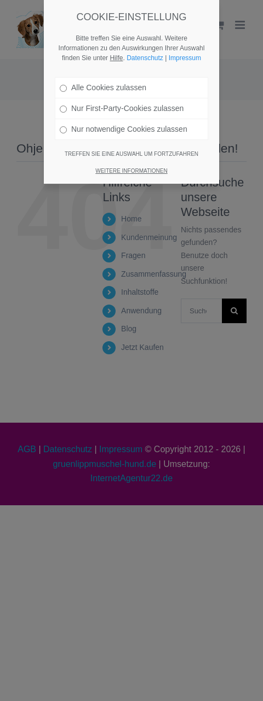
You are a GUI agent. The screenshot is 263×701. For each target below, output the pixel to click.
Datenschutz (145, 50)
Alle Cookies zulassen (103, 79)
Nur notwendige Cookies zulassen (123, 120)
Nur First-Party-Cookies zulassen (122, 100)
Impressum (185, 50)
